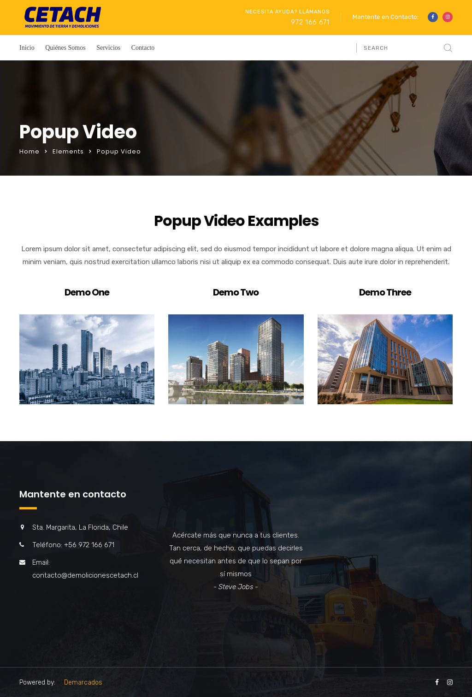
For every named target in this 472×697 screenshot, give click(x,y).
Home (29, 151)
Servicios (108, 47)
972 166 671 (310, 22)
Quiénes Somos (65, 47)
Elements (68, 151)
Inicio (27, 47)
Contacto (143, 47)
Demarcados (83, 682)
